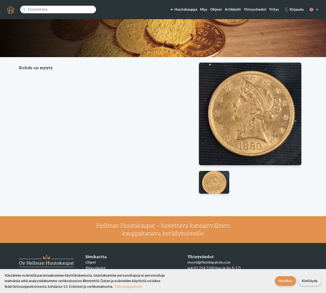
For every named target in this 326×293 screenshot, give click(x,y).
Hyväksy (285, 281)
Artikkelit (233, 9)
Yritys (274, 9)
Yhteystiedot (255, 9)
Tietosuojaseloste (128, 286)
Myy (203, 9)
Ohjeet (216, 9)
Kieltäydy (310, 281)
